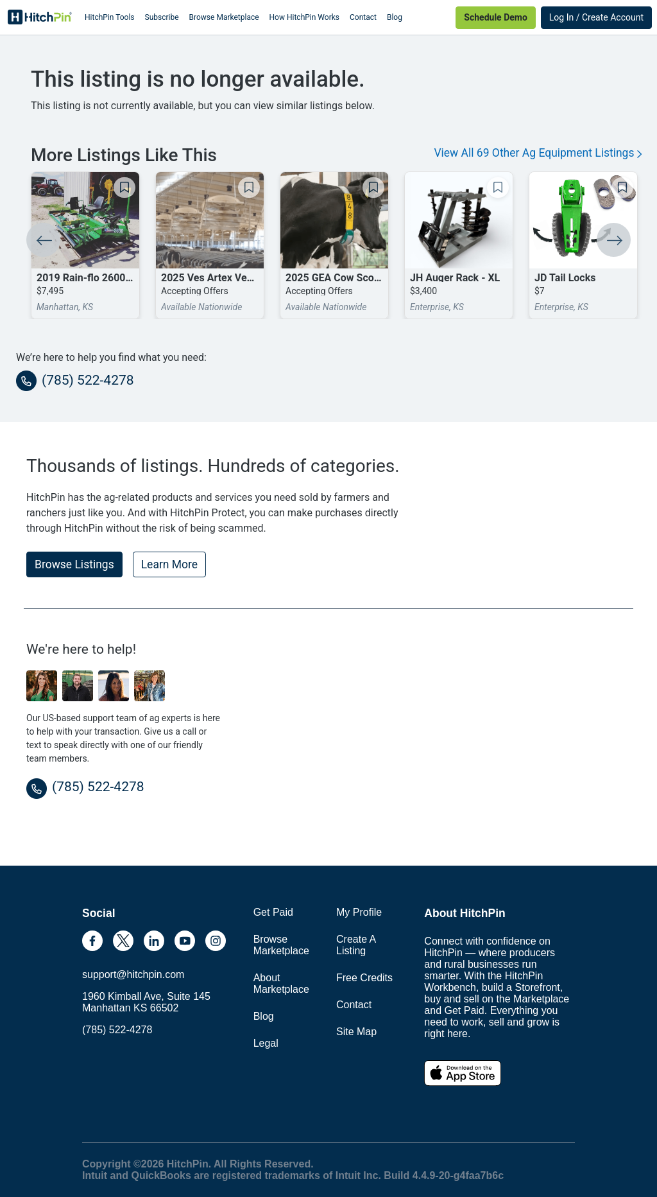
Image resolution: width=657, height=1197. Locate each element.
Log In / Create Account (596, 17)
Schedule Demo (495, 17)
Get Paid (273, 912)
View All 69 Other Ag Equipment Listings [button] (538, 152)
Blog (394, 17)
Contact (363, 17)
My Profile (359, 912)
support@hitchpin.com (133, 974)
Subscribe (162, 17)
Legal (265, 1043)
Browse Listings (74, 564)
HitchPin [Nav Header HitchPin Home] (40, 17)
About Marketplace (281, 983)
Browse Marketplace (224, 17)
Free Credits (364, 977)
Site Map (356, 1031)
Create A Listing (355, 945)
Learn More (169, 564)
